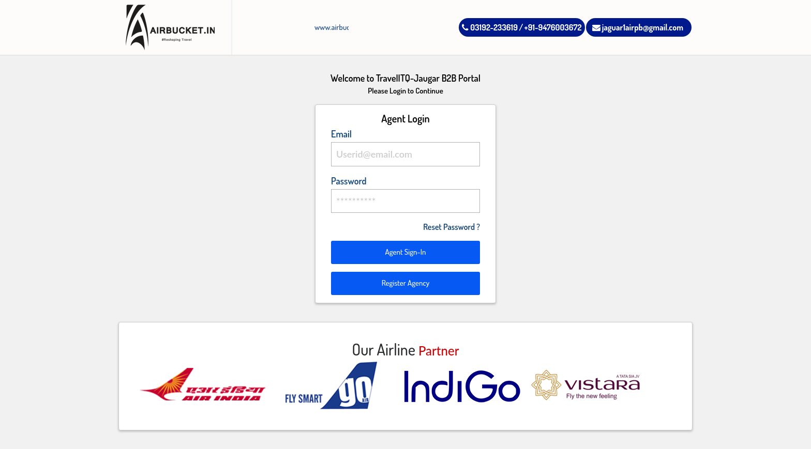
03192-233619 (490, 27)
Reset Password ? (451, 227)
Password (349, 181)
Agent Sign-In (405, 252)
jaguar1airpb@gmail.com (637, 27)
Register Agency (406, 283)
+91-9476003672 (553, 27)
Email (341, 134)
